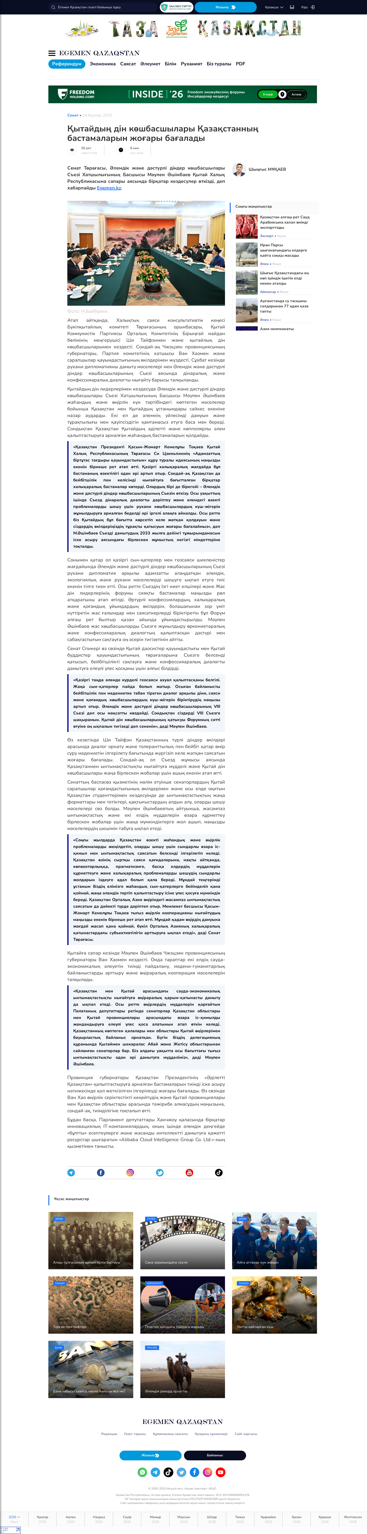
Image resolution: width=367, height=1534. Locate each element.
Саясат (128, 64)
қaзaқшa (274, 7)
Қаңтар (42, 1519)
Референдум (67, 64)
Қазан (296, 1519)
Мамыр (155, 1519)
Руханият (191, 64)
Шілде (212, 1519)
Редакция (109, 1434)
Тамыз (240, 1519)
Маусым (183, 1519)
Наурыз (98, 1519)
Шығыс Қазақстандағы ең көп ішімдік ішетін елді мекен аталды (284, 278)
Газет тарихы (135, 1434)
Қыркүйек (268, 1519)
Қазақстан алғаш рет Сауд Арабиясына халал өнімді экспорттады (285, 222)
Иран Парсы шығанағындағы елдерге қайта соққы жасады (283, 250)
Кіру (308, 7)
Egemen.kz (109, 188)
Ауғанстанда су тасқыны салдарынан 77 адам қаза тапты (284, 306)
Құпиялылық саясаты (170, 1434)
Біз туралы (219, 64)
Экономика (103, 64)
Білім (170, 64)
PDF (240, 64)
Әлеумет (150, 64)
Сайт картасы (246, 1434)
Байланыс (215, 1455)
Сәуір (127, 1519)
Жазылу (226, 7)
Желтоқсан (353, 1519)
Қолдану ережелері (211, 1434)
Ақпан (70, 1519)
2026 (14, 1519)
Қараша (324, 1519)
